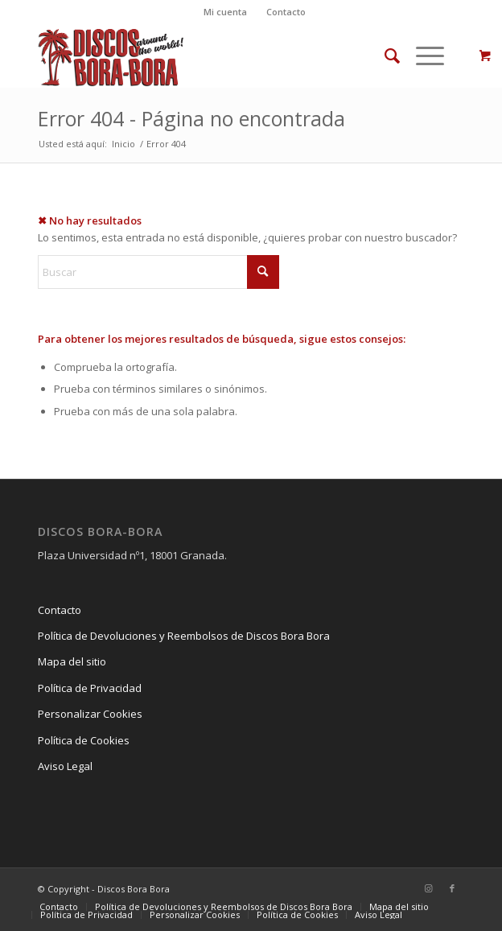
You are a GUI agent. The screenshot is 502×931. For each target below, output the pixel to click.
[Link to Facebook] (452, 888)
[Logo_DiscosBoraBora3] (208, 55)
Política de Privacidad (90, 688)
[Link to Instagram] (428, 888)
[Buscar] (384, 55)
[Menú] (422, 55)
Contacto (286, 12)
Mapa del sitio (72, 661)
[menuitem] (225, 12)
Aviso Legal (65, 766)
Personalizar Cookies (90, 713)
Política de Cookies (84, 740)
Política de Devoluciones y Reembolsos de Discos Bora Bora (184, 635)
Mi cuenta (225, 12)
